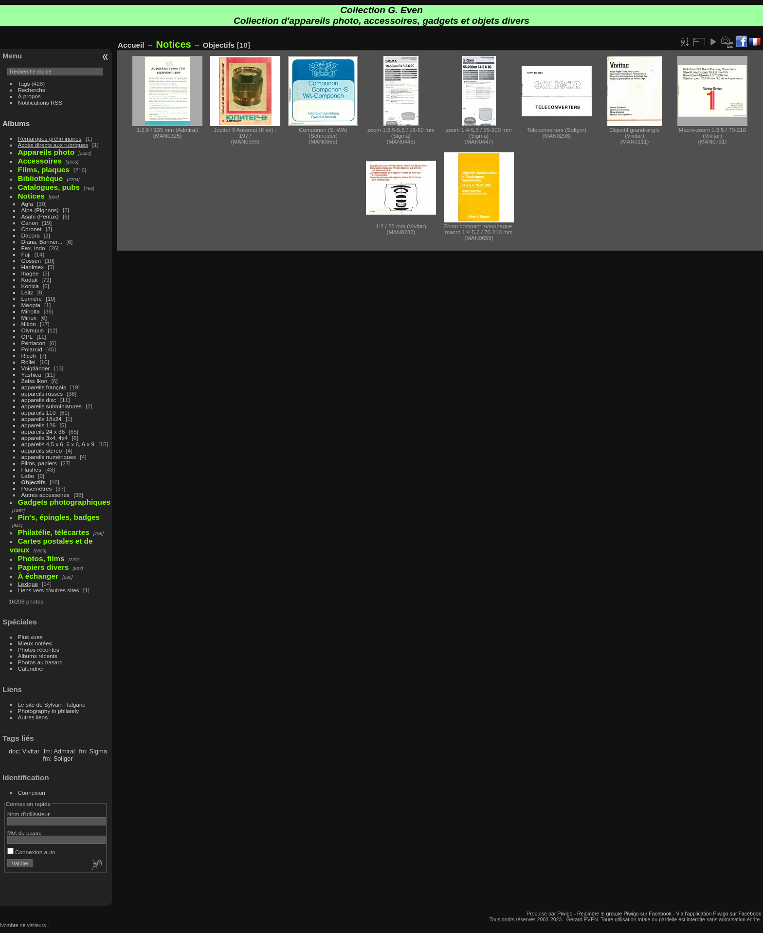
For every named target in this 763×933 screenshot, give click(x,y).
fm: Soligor (58, 758)
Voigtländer (35, 368)
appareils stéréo (41, 450)
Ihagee (30, 273)
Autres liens (33, 717)
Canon (29, 223)
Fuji (26, 254)
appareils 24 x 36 (43, 431)
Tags (24, 83)
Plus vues (30, 637)
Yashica (31, 374)
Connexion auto (31, 852)
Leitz (27, 292)
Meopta (30, 305)
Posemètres (36, 488)
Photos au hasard (40, 662)
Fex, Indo (33, 248)
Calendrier (31, 668)
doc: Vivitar (24, 751)
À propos (29, 96)
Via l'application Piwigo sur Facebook (718, 913)
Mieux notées (35, 643)
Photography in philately (48, 711)
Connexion (31, 792)
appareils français (43, 387)
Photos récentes (38, 649)
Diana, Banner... (41, 241)
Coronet (31, 229)
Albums (16, 123)
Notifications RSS (40, 102)
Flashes (31, 469)
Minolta (30, 311)
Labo (27, 476)
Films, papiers (39, 463)
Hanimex (32, 267)
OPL (27, 336)
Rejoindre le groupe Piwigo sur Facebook (624, 913)
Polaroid (31, 349)
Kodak (29, 279)
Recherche (32, 90)
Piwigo (564, 913)
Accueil (131, 45)
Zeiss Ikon (34, 381)
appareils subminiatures (51, 406)
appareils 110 (38, 412)
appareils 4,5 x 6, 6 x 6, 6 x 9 (57, 444)
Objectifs (33, 482)
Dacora (30, 235)
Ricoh (28, 355)
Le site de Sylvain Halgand (52, 704)
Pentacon (33, 343)
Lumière (31, 298)
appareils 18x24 (41, 419)
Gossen (31, 260)
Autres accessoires (45, 495)
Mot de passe (24, 832)
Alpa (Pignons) (40, 210)
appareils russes (42, 393)
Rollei (28, 362)
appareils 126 (38, 425)
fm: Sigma (93, 751)
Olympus (32, 330)
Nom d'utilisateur (28, 814)
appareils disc (38, 400)
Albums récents (37, 656)
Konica (30, 286)
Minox (28, 317)
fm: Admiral (59, 751)
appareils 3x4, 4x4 (44, 438)
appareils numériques (48, 457)
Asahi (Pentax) (40, 216)
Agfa (27, 204)
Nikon (28, 324)
